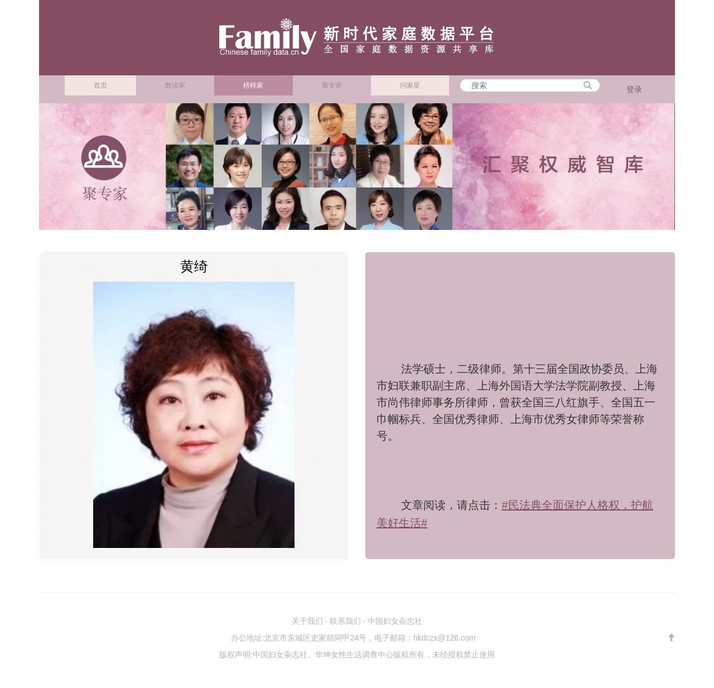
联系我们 (345, 621)
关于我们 (307, 621)
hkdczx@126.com (444, 637)
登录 (634, 89)
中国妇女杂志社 (395, 621)
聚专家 (332, 85)
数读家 (175, 85)
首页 (100, 85)
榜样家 (253, 85)
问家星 (410, 85)
